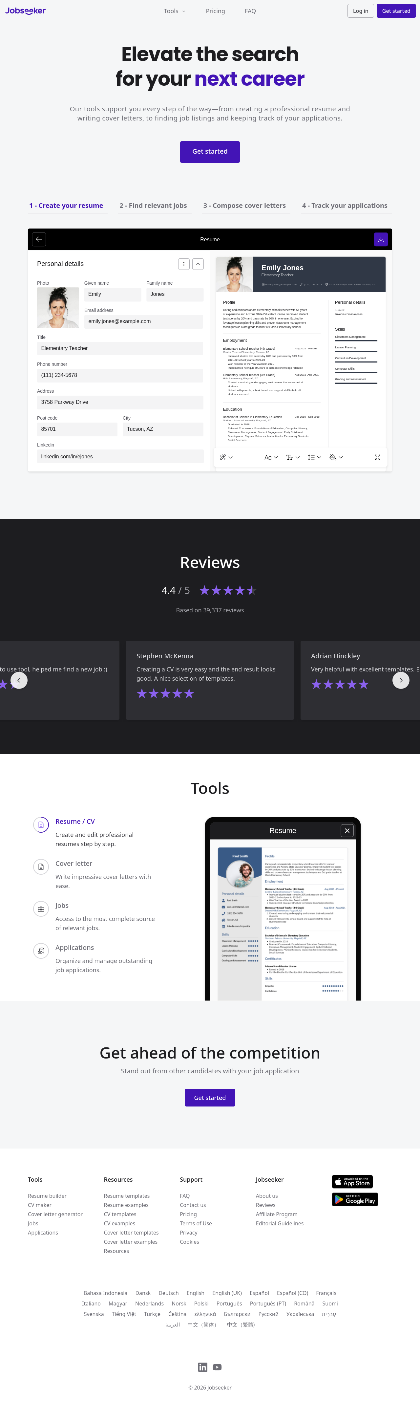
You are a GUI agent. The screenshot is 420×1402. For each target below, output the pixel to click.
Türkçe (152, 1314)
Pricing (215, 11)
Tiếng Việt (124, 1314)
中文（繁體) (241, 1324)
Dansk (143, 1293)
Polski (201, 1303)
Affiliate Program (277, 1214)
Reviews (266, 1205)
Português (229, 1303)
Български (237, 1314)
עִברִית (329, 1314)
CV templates (120, 1214)
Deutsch (168, 1293)
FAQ (250, 11)
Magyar (118, 1303)
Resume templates (127, 1195)
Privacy (188, 1232)
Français (326, 1293)
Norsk (179, 1303)
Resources (116, 1251)
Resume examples (126, 1205)
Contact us (193, 1205)
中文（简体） (203, 1324)
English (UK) (227, 1293)
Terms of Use (196, 1223)
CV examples (120, 1223)
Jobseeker (219, 1387)
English (195, 1293)
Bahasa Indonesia (106, 1293)
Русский (269, 1314)
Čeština (177, 1314)
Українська (300, 1314)
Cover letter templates (131, 1232)
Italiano (91, 1303)
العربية (172, 1324)
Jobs (33, 1223)
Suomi (330, 1303)
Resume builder (47, 1195)
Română (304, 1303)
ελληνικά (205, 1314)
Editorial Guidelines (280, 1223)
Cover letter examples (131, 1241)
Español (259, 1293)
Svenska (94, 1314)
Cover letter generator (55, 1214)
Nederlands (149, 1303)
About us (267, 1195)
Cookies (189, 1241)
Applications (43, 1232)
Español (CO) (292, 1293)
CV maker (40, 1205)
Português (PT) (268, 1303)
